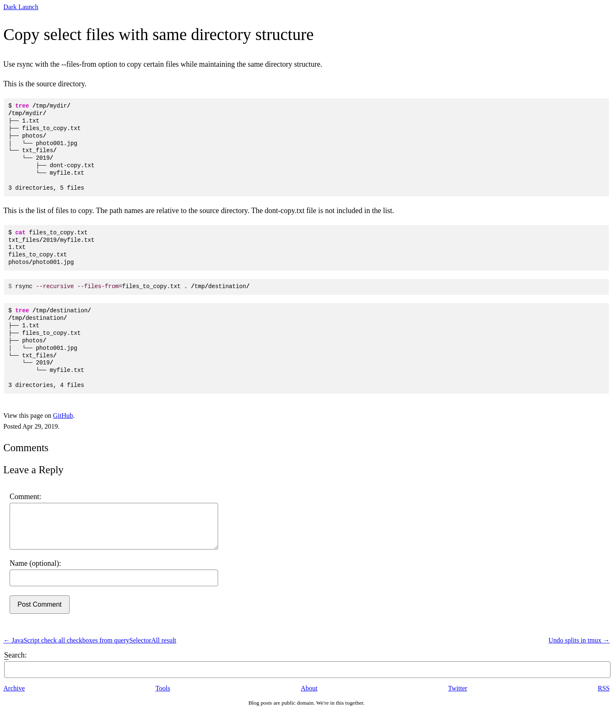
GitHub (63, 415)
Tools (163, 688)
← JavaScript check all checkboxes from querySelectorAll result (89, 640)
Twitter (457, 688)
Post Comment (40, 604)
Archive (14, 688)
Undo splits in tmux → (579, 640)
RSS (604, 688)
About (309, 688)
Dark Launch (20, 6)
